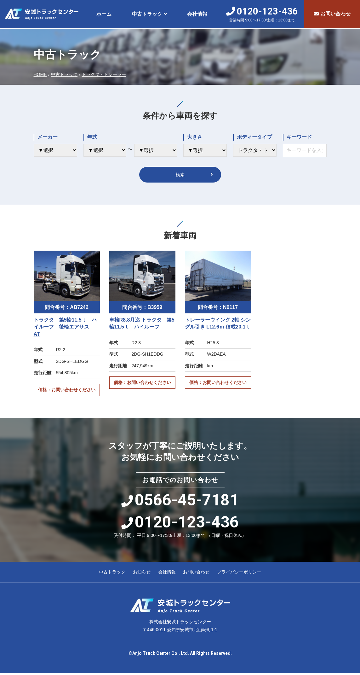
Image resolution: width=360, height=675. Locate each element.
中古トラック (147, 14)
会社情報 (197, 14)
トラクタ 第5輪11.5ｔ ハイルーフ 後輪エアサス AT (65, 329)
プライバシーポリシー (239, 573)
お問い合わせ (332, 13)
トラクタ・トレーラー (104, 74)
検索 (180, 175)
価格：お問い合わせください (66, 391)
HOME (40, 74)
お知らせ (142, 573)
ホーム (103, 14)
